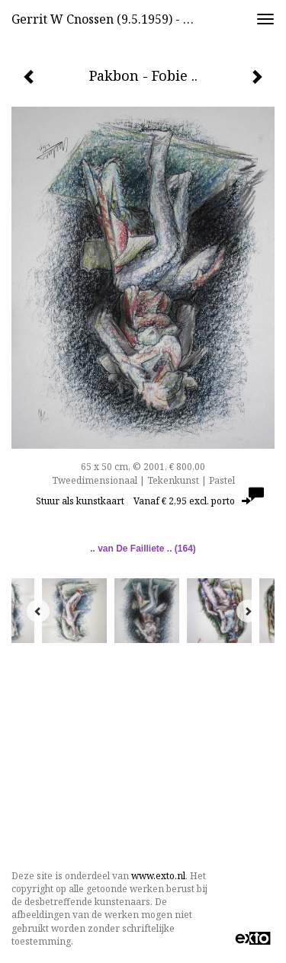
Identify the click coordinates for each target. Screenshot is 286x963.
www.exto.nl (158, 875)
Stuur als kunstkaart (143, 500)
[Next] (247, 611)
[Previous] (38, 611)
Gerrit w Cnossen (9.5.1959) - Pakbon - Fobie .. (109, 19)
